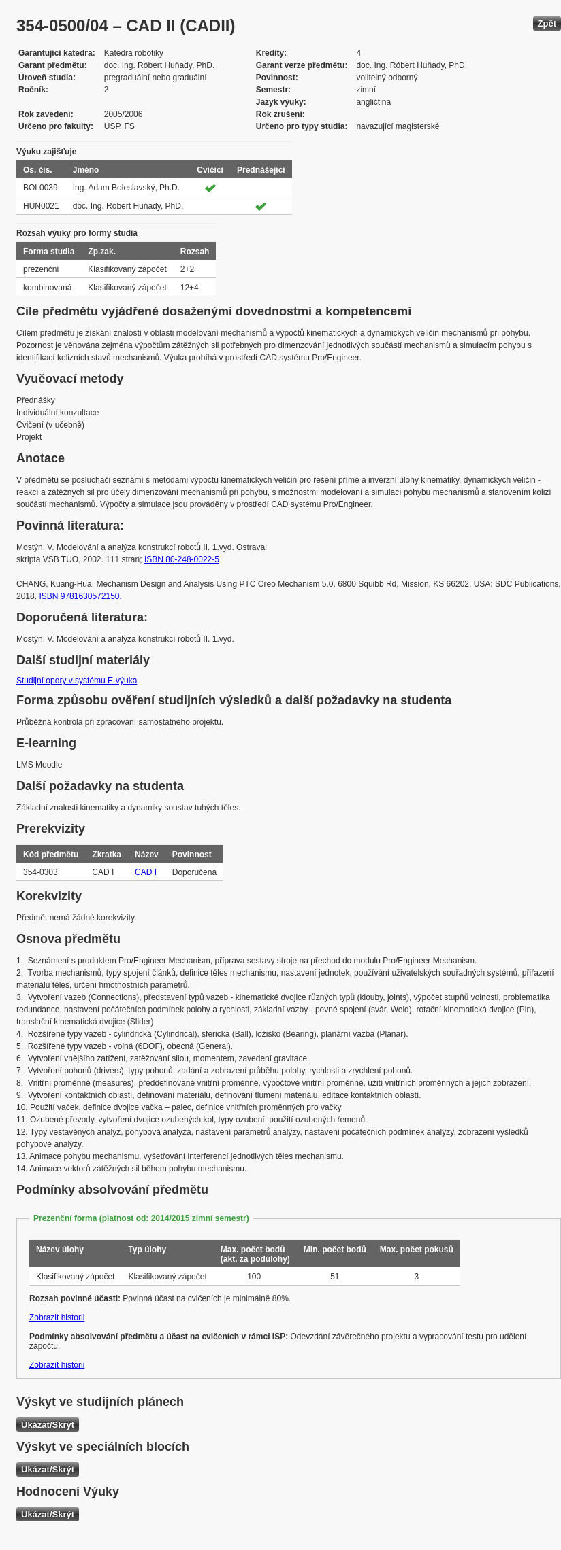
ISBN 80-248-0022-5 (181, 559)
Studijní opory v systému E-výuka (76, 680)
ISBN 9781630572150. (80, 596)
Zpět (547, 23)
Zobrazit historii (56, 1317)
